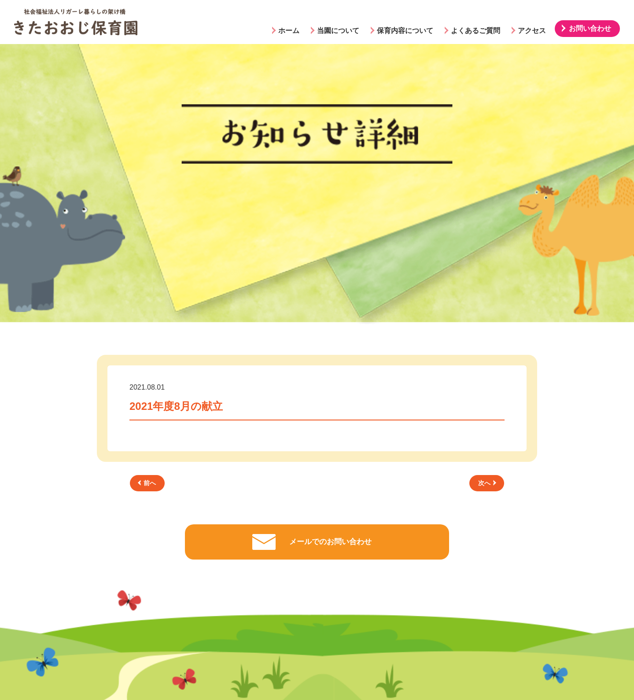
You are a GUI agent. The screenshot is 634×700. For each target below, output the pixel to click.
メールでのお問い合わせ (330, 542)
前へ (147, 482)
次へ (487, 482)
